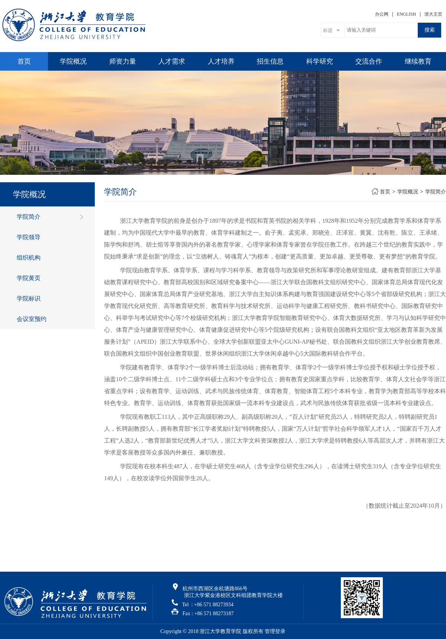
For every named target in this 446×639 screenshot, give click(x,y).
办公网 (381, 14)
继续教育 (418, 61)
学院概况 (73, 61)
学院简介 (29, 216)
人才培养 (221, 61)
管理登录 (275, 631)
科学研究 (319, 61)
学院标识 (29, 298)
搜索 (429, 30)
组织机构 (29, 257)
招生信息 (270, 61)
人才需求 (171, 61)
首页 (24, 61)
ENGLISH (406, 14)
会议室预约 (31, 319)
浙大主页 (433, 14)
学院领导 (29, 237)
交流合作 (368, 61)
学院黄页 (29, 278)
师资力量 (122, 61)
